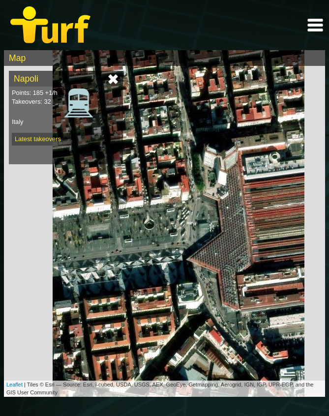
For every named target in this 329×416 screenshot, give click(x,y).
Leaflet (14, 384)
